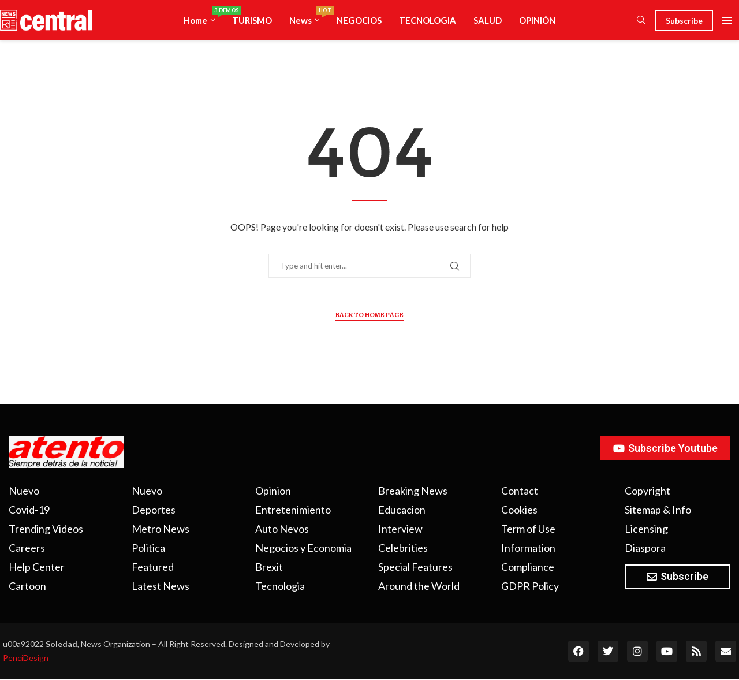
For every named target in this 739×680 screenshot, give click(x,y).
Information (528, 547)
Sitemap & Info (658, 509)
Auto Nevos (282, 528)
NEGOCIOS (359, 20)
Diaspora (645, 547)
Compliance (527, 567)
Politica (148, 547)
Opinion (273, 490)
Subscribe (684, 20)
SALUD (487, 20)
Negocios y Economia (303, 547)
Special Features (415, 567)
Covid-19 (29, 509)
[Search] (641, 20)
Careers (27, 547)
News (308, 15)
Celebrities (403, 547)
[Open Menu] (727, 20)
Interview (400, 528)
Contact (519, 490)
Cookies (519, 509)
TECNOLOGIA (427, 20)
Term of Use (528, 528)
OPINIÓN (537, 20)
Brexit (269, 567)
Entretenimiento (293, 509)
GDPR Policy (530, 586)
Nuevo (24, 490)
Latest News (160, 586)
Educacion (402, 509)
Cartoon (27, 586)
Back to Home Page (369, 314)
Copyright (647, 490)
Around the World (419, 586)
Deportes (154, 509)
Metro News (160, 528)
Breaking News (412, 490)
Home (203, 15)
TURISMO (252, 20)
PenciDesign (25, 658)
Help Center (37, 567)
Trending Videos (46, 528)
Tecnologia (280, 586)
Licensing (646, 528)
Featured (153, 567)
